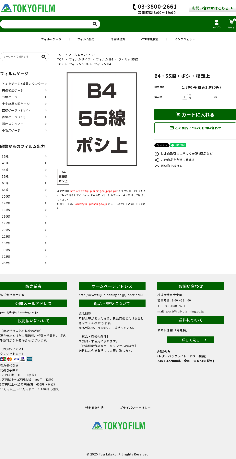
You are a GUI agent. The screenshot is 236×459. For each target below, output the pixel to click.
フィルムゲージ (51, 39)
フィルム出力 (86, 39)
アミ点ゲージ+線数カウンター (23, 84)
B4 (93, 54)
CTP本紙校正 (150, 39)
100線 (6, 196)
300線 (6, 250)
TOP (60, 54)
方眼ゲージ (10, 97)
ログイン (217, 24)
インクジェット (185, 39)
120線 (6, 203)
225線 (6, 236)
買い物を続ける (168, 166)
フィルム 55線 (128, 59)
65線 (5, 183)
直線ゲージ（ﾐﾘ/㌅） (16, 110)
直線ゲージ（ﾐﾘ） (14, 117)
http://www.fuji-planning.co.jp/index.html (111, 295)
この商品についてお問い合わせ (195, 128)
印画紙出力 (118, 39)
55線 (5, 176)
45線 (5, 170)
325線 (6, 256)
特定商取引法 (94, 408)
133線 (6, 210)
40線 (5, 163)
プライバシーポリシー (135, 408)
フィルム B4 (104, 59)
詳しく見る (191, 339)
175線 (6, 223)
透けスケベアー (12, 124)
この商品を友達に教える (174, 160)
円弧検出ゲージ (13, 90)
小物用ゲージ (11, 130)
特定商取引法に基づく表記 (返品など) (184, 153)
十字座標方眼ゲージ (16, 104)
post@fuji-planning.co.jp (19, 312)
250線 (6, 243)
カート (232, 23)
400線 (6, 263)
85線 (5, 190)
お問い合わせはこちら (210, 7)
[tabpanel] (102, 119)
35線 (5, 156)
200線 (6, 230)
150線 (6, 216)
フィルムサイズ (80, 59)
